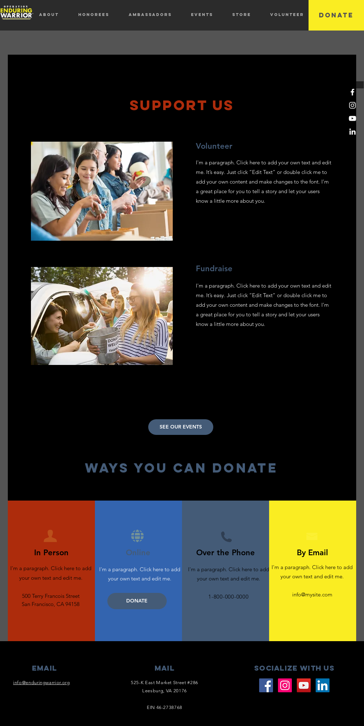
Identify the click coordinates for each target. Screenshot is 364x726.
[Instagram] (352, 105)
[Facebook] (352, 92)
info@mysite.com (312, 594)
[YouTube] (352, 118)
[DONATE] (336, 15)
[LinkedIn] (352, 131)
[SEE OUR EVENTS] (180, 427)
